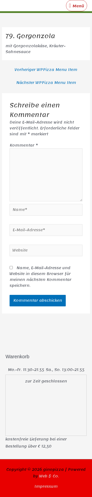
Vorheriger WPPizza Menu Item (46, 69)
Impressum (46, 486)
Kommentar (24, 145)
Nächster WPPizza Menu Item (46, 82)
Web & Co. (49, 476)
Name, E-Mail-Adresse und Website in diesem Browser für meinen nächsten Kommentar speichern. (40, 276)
